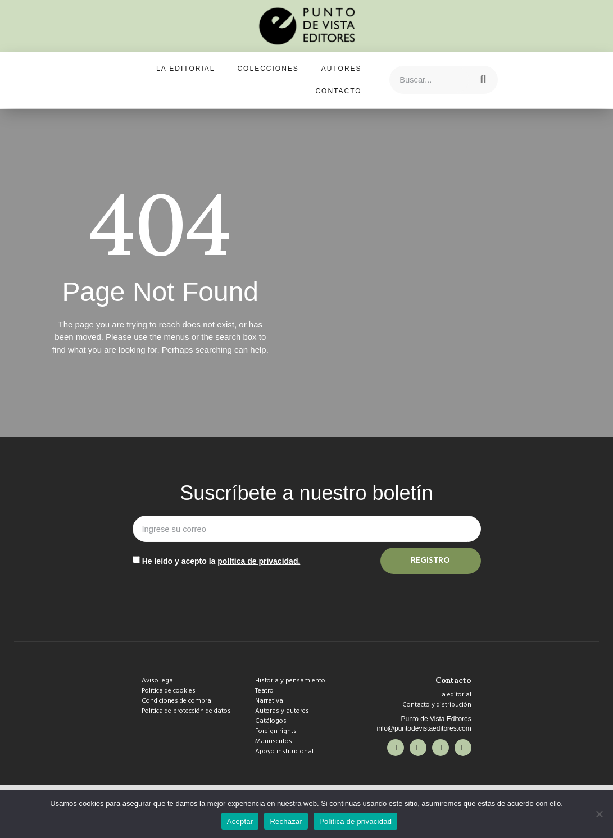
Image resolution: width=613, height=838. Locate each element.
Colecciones (267, 68)
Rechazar (286, 821)
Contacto (338, 91)
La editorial (185, 68)
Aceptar (240, 821)
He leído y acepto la (221, 561)
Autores (341, 68)
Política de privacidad (355, 821)
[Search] (483, 79)
